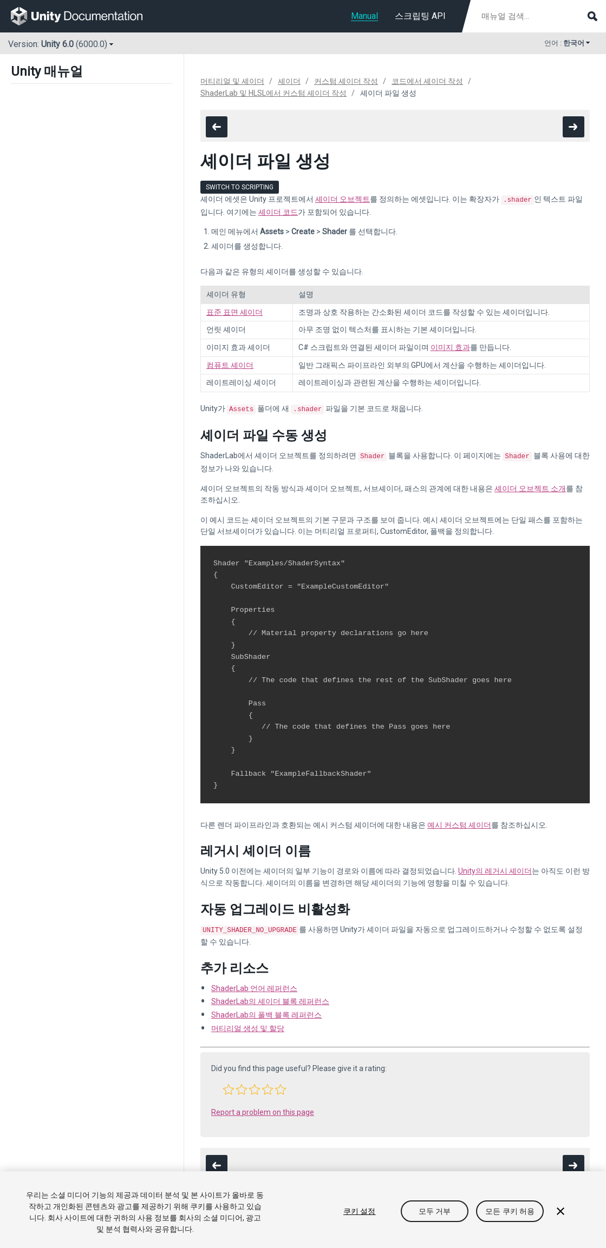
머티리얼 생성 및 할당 (247, 1024)
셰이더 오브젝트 (342, 199)
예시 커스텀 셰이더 (459, 821)
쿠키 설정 (359, 1211)
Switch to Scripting (239, 187)
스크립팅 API (420, 16)
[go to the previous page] (216, 126)
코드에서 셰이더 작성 (427, 81)
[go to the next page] (573, 126)
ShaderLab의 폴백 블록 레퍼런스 (266, 1010)
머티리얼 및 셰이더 (232, 81)
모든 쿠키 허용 (510, 1211)
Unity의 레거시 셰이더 (495, 867)
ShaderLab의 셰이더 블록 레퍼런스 (270, 997)
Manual (364, 16)
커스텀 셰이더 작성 (346, 81)
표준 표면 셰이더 (234, 311)
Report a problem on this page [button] (262, 1108)
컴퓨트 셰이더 (229, 364)
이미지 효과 (450, 346)
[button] (228, 1085)
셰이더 (289, 81)
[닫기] (560, 1211)
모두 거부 (435, 1211)
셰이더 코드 (278, 211)
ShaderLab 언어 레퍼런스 (254, 984)
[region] (303, 1209)
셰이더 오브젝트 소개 (530, 485)
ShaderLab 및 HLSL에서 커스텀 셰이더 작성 (273, 93)
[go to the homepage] (84, 16)
